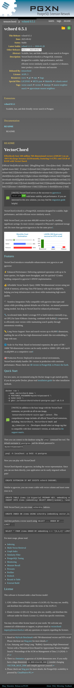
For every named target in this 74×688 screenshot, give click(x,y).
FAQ (54, 686)
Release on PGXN (21, 686)
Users (51, 20)
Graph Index (12, 551)
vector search (26, 85)
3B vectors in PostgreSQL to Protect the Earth (49, 365)
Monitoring (12, 562)
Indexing (11, 544)
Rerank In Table (13, 579)
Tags (59, 20)
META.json (37, 81)
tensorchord (10, 21)
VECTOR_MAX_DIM (16, 665)
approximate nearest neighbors (42, 88)
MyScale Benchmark (24, 637)
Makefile (49, 81)
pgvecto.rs (56, 193)
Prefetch (10, 576)
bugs (42, 78)
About (49, 686)
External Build (13, 583)
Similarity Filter (13, 555)
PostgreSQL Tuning (15, 558)
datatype (47, 85)
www (23, 78)
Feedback (68, 686)
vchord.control (61, 81)
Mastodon (10, 686)
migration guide (58, 200)
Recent (67, 20)
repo (35, 78)
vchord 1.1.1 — (33, 46)
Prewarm (11, 569)
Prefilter (10, 572)
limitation (20, 658)
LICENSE (25, 81)
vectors (38, 85)
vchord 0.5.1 (28, 21)
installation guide (45, 380)
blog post (28, 641)
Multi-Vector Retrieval (16, 548)
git (30, 78)
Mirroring (60, 686)
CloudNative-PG (24, 672)
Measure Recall (13, 565)
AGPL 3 (24, 74)
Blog (4, 686)
